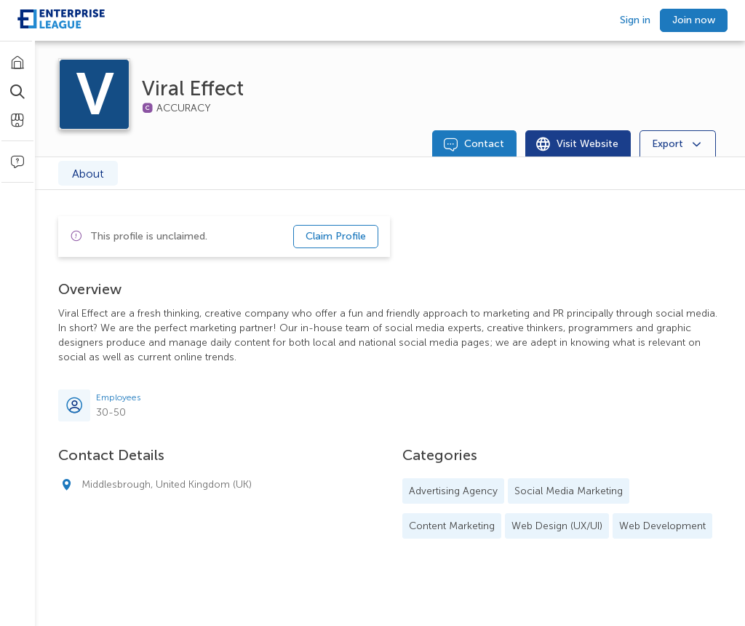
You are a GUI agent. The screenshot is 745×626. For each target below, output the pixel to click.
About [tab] (88, 174)
